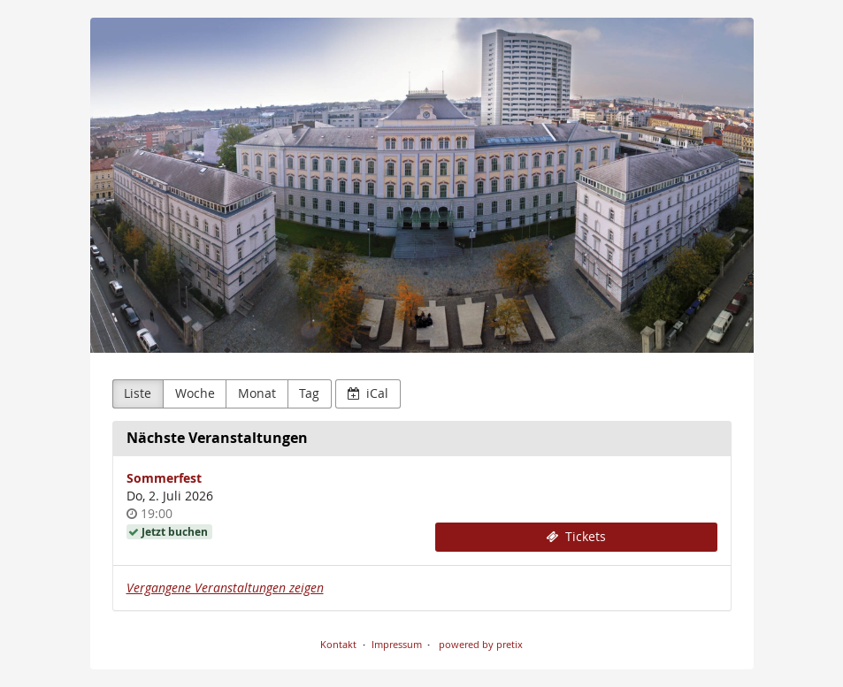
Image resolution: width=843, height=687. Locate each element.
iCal (368, 393)
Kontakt (338, 644)
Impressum (397, 644)
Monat (257, 393)
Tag (309, 393)
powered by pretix (481, 644)
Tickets (576, 536)
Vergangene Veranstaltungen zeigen (225, 587)
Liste (137, 393)
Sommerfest (164, 477)
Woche (195, 393)
